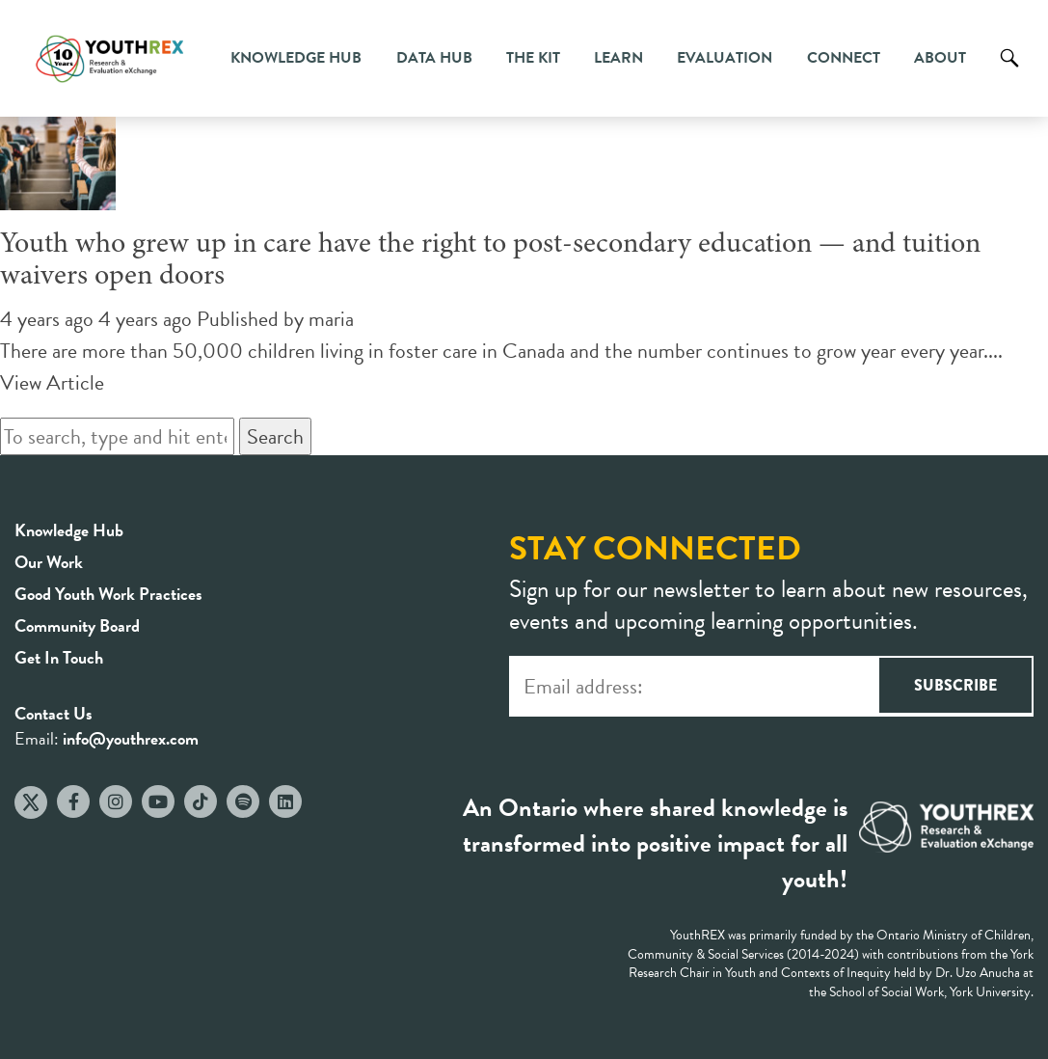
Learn (618, 57)
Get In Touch (58, 657)
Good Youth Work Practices (108, 594)
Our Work (48, 562)
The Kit (533, 57)
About (940, 57)
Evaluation (724, 57)
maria (331, 319)
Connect (843, 57)
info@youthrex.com (131, 738)
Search (1009, 72)
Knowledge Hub (296, 57)
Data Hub (434, 57)
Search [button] (275, 436)
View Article (52, 382)
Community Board (77, 625)
